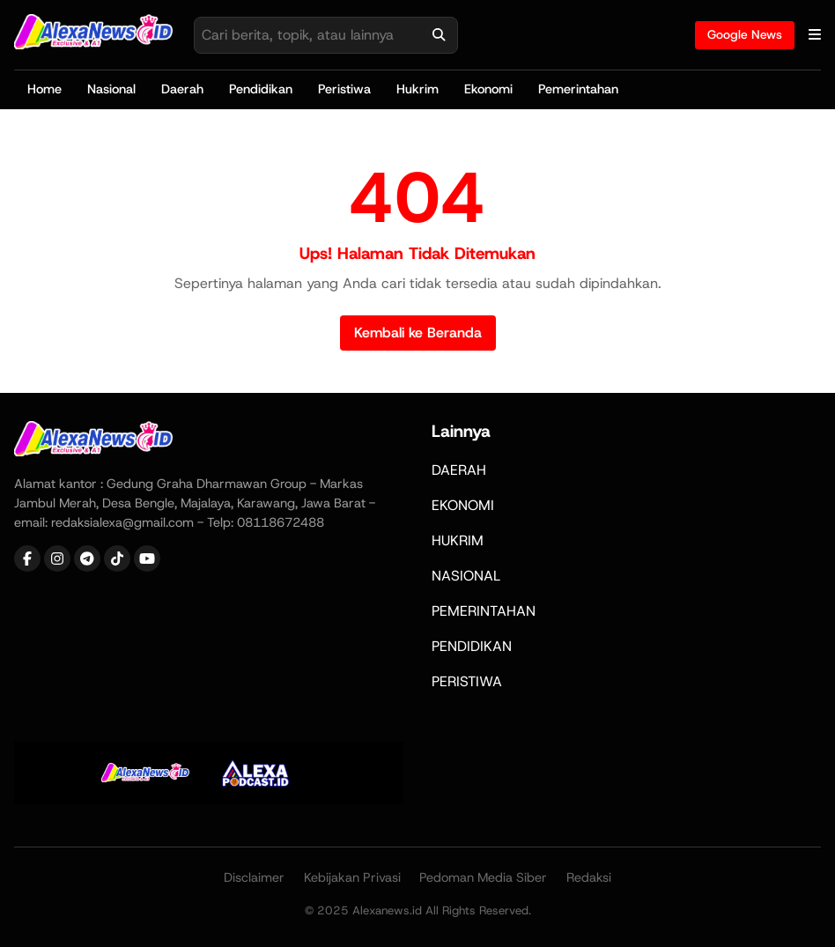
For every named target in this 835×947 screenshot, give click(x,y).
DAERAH (459, 470)
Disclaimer (254, 877)
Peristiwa (344, 89)
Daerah (182, 89)
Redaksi (588, 877)
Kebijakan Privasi (352, 877)
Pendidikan (260, 89)
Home (44, 89)
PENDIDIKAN (472, 646)
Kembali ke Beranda (418, 332)
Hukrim (417, 89)
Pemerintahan (578, 89)
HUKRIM (458, 540)
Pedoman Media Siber (483, 877)
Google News (744, 34)
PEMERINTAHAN (484, 611)
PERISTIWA (467, 681)
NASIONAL (466, 575)
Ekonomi (488, 89)
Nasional (111, 89)
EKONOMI (463, 505)
